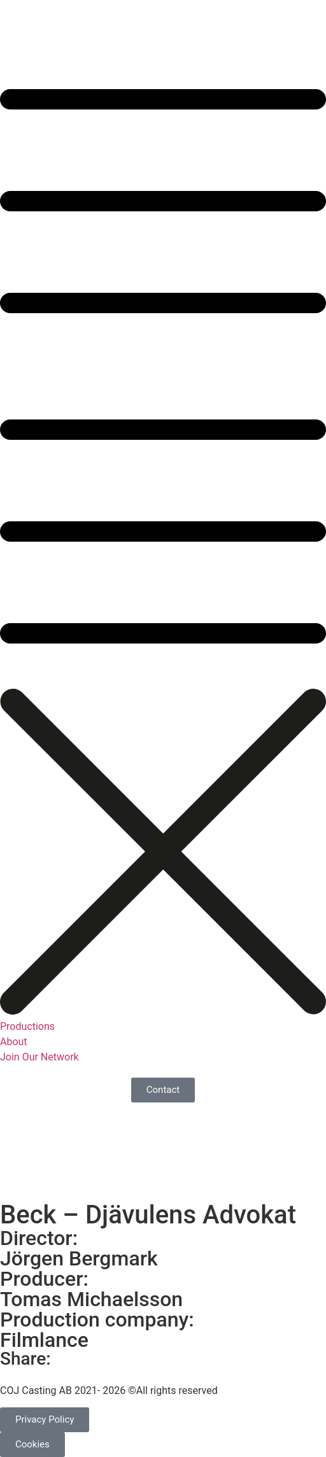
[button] (163, 358)
